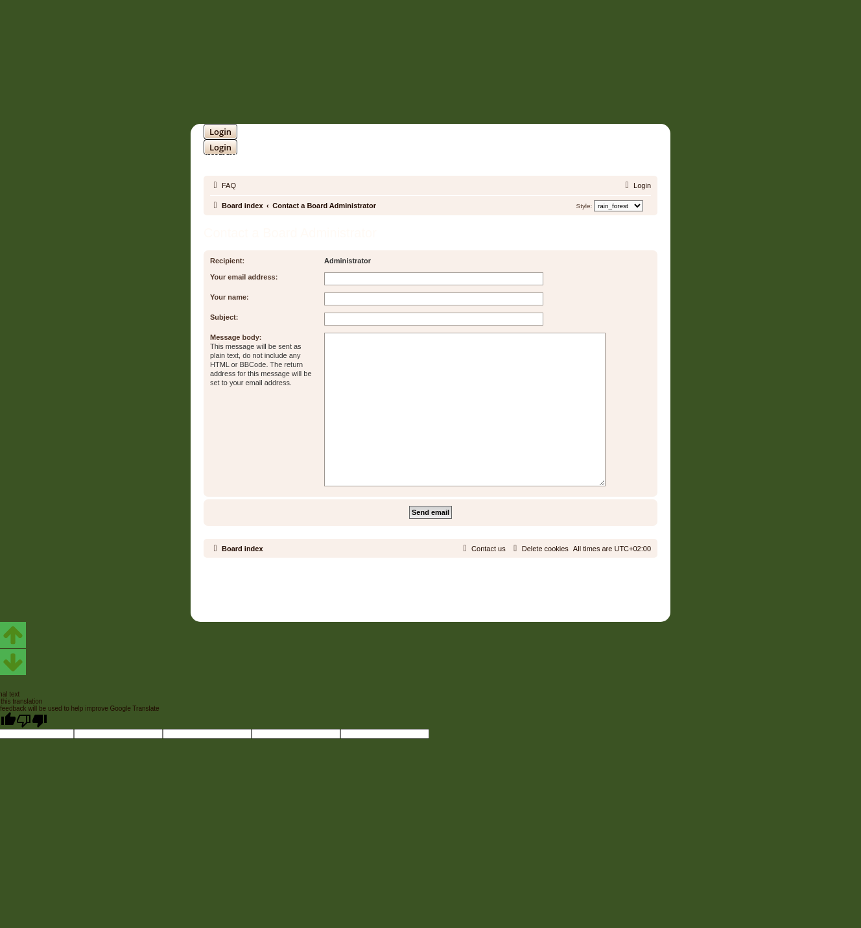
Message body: (235, 337)
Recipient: (227, 261)
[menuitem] (223, 185)
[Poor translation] (31, 720)
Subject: (224, 317)
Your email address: (243, 277)
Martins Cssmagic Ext (464, 593)
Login (220, 131)
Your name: (229, 297)
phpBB (397, 584)
